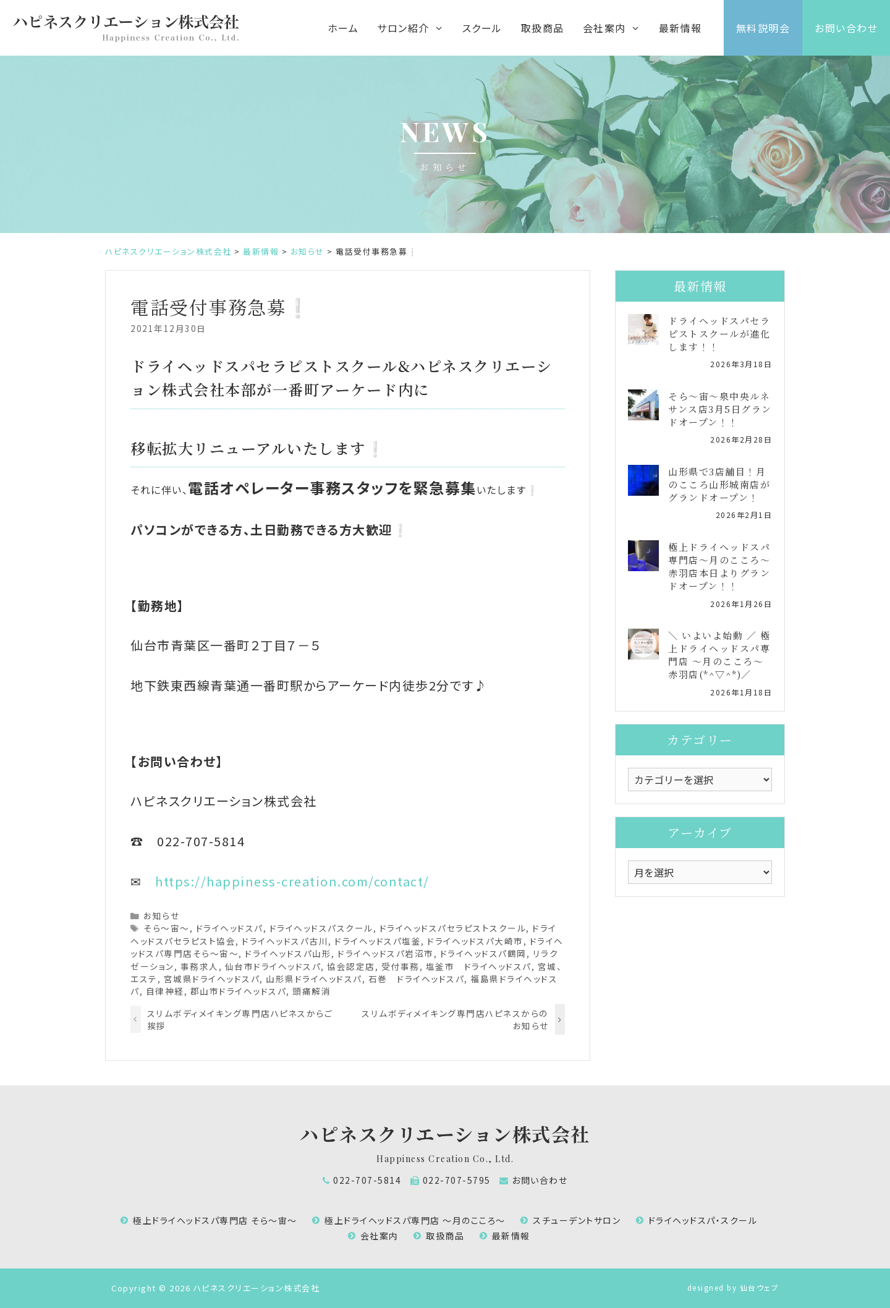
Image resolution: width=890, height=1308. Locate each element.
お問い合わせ (846, 27)
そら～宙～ (166, 928)
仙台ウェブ (759, 1287)
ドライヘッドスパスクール (321, 928)
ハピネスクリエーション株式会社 (445, 1133)
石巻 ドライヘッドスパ (416, 978)
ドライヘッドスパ (229, 928)
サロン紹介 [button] (414, 28)
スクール (482, 27)
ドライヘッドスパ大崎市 (475, 941)
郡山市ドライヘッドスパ (238, 991)
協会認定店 (351, 966)
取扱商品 (542, 27)
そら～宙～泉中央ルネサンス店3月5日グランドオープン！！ (720, 408)
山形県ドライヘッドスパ (314, 978)
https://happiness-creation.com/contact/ (292, 881)
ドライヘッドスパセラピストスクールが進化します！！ (719, 333)
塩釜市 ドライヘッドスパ (479, 966)
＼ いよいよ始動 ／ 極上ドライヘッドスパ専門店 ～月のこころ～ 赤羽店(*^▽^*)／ (719, 655)
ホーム (343, 27)
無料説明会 (763, 27)
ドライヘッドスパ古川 (285, 941)
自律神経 (165, 991)
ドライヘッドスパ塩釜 (377, 941)
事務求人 (199, 966)
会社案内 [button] (616, 28)
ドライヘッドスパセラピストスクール (453, 928)
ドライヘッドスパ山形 (288, 953)
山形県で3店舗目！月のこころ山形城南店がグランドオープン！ (719, 484)
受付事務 (400, 966)
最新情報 (680, 27)
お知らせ (161, 915)
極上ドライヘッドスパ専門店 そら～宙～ (215, 1220)
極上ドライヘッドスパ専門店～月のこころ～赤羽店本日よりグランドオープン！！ (719, 566)
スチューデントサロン (577, 1220)
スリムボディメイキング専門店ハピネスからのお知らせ (455, 1019)
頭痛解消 (311, 991)
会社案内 (379, 1235)
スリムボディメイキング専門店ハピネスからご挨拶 (240, 1019)
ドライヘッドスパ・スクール (703, 1220)
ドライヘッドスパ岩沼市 (385, 953)
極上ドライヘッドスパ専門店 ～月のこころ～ (415, 1220)
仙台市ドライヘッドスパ (273, 966)
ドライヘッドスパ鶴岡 (483, 953)
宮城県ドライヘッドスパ (212, 978)
